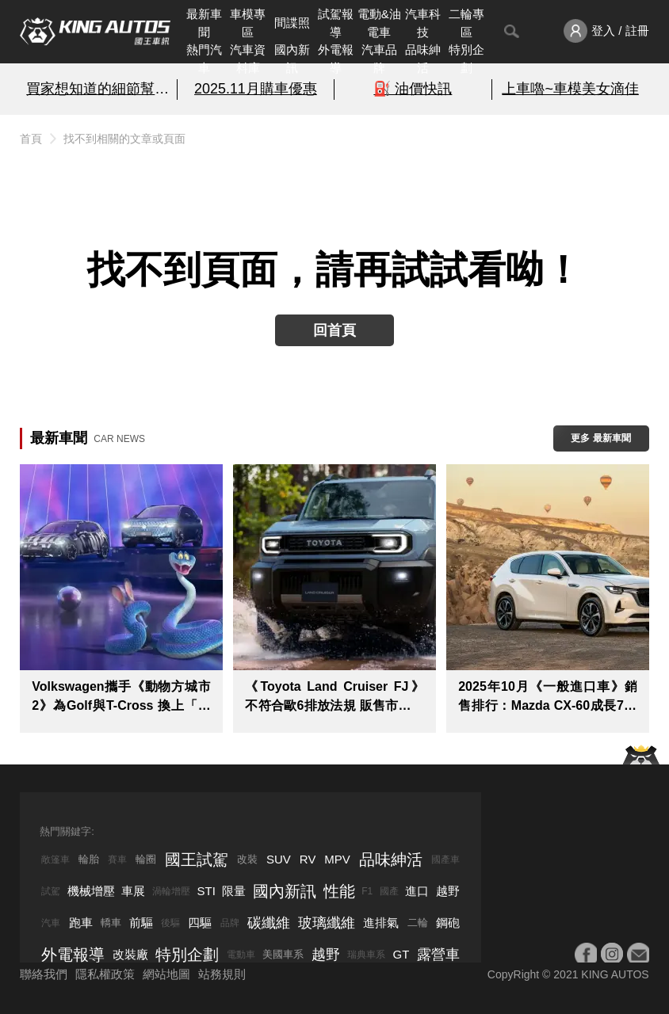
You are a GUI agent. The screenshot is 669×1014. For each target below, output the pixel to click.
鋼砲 (448, 922)
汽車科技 (423, 23)
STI (206, 891)
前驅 (141, 922)
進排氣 (381, 922)
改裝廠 (130, 954)
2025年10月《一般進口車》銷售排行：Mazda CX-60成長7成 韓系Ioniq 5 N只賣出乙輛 (547, 697)
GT (400, 954)
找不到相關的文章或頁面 (124, 138)
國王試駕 (196, 859)
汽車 (50, 922)
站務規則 (222, 974)
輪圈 (146, 859)
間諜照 (292, 22)
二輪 (417, 922)
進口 (417, 891)
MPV (337, 859)
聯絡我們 (43, 974)
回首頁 (334, 330)
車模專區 (248, 23)
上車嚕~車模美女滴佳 (570, 89)
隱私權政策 (105, 974)
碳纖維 (268, 923)
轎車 (111, 922)
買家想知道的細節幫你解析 (98, 89)
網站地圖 (166, 974)
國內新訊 (292, 58)
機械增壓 (91, 891)
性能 (339, 891)
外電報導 (336, 58)
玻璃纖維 (326, 923)
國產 (389, 891)
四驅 (200, 922)
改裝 (247, 859)
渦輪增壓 (171, 891)
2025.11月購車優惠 (255, 89)
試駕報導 (336, 23)
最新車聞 (204, 23)
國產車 (445, 859)
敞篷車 (55, 859)
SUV (278, 859)
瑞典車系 (366, 954)
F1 (367, 891)
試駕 (50, 891)
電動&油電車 (379, 23)
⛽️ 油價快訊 (412, 89)
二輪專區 (466, 23)
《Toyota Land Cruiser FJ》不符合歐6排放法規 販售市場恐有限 (334, 697)
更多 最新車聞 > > (600, 442)
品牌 (229, 922)
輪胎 (88, 859)
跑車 (81, 922)
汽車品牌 (379, 58)
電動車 (241, 954)
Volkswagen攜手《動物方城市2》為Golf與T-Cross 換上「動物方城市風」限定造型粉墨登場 (121, 697)
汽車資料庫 (248, 58)
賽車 (117, 859)
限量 (234, 891)
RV (308, 859)
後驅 (170, 922)
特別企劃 (466, 58)
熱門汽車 (204, 58)
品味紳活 (423, 58)
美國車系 (283, 954)
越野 (448, 891)
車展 (133, 891)
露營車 (438, 955)
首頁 (31, 138)
